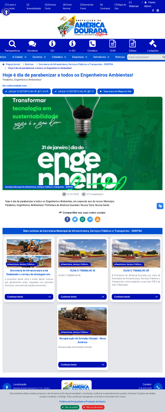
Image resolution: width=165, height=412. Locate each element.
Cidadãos (59, 57)
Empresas (79, 57)
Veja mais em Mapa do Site (117, 91)
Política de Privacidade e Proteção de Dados (82, 401)
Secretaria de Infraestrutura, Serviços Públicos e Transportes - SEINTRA (74, 64)
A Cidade (19, 57)
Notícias (120, 57)
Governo (39, 57)
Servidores (101, 57)
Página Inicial (11, 64)
